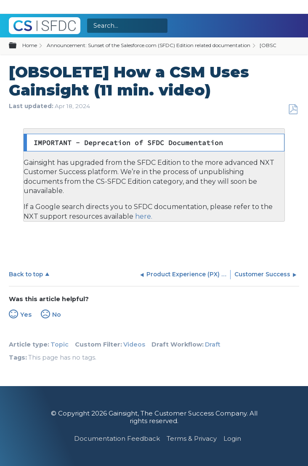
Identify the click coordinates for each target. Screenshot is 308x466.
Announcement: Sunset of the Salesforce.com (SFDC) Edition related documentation (148, 45)
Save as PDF (292, 109)
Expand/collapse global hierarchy (17, 45)
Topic (59, 344)
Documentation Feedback (117, 438)
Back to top (26, 274)
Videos (134, 344)
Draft (212, 344)
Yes (26, 314)
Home (29, 45)
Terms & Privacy (192, 438)
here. (142, 216)
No (56, 314)
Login (232, 438)
